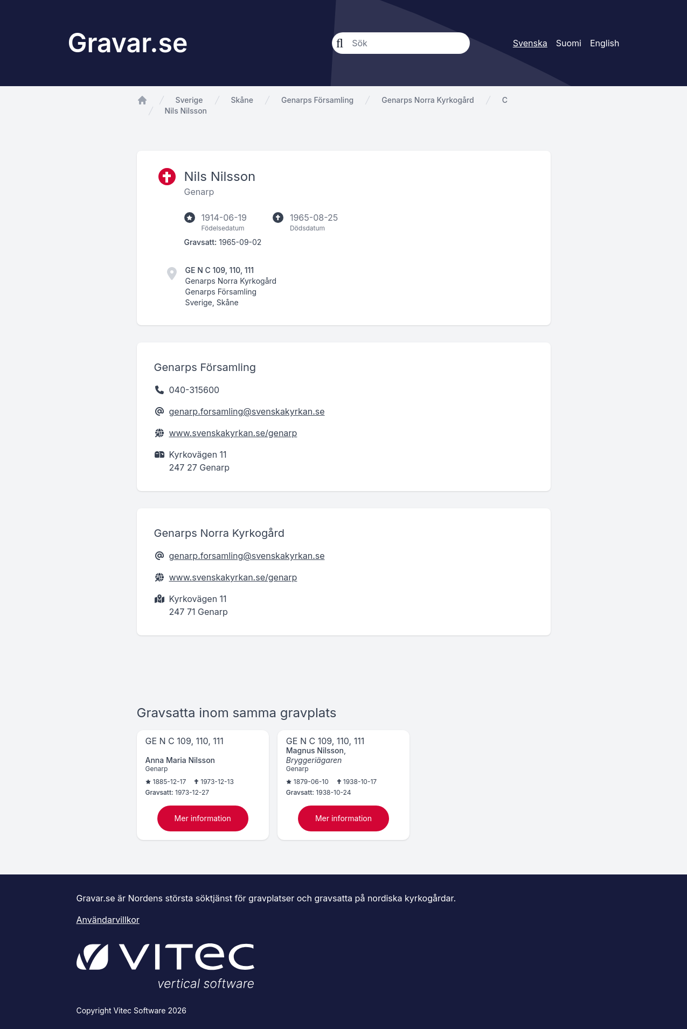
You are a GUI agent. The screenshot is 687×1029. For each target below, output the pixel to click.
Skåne (242, 99)
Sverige (189, 99)
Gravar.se (128, 43)
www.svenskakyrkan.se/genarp (233, 433)
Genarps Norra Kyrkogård (427, 99)
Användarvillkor (108, 919)
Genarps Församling (317, 99)
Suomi (568, 43)
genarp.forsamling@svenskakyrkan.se (247, 411)
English (605, 43)
